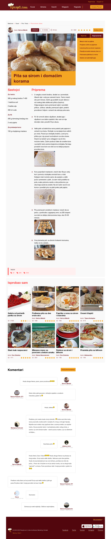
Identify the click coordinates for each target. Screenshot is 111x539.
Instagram (91, 530)
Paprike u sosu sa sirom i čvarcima (67, 304)
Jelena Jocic (66, 446)
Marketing (40, 530)
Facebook (65, 530)
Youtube (82, 530)
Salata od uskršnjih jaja (88, 58)
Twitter (74, 530)
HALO (19, 533)
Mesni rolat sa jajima (87, 41)
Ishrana (43, 7)
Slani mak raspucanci (19, 341)
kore (27, 272)
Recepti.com (18, 6)
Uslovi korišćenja (32, 530)
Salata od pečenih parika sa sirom (19, 304)
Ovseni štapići (91, 304)
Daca (17, 497)
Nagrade (77, 7)
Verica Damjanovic (66, 509)
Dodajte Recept (96, 7)
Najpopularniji (96, 35)
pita (20, 272)
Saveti (53, 7)
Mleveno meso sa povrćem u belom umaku (43, 341)
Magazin (65, 7)
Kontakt (46, 530)
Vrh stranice (97, 519)
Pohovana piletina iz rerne (89, 54)
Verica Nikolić (22, 30)
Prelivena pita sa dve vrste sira (43, 304)
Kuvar (32, 7)
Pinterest (100, 530)
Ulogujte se (100, 1)
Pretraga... (86, 7)
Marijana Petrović (17, 428)
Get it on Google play (98, 526)
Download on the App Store (87, 526)
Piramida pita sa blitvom (91, 341)
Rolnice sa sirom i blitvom (67, 341)
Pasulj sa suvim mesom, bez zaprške (90, 51)
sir (13, 272)
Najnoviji (83, 35)
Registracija (91, 1)
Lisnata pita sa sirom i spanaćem (90, 48)
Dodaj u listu (98, 30)
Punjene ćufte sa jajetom (88, 44)
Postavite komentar (68, 369)
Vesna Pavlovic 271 (16, 396)
